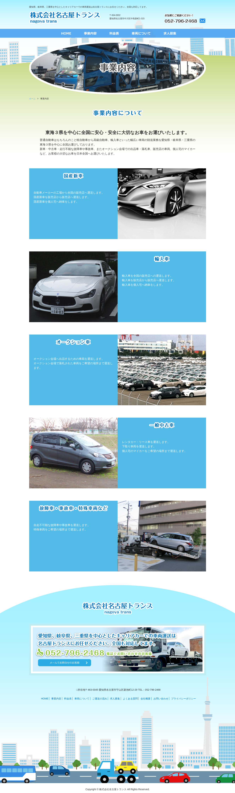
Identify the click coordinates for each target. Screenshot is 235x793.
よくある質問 (130, 698)
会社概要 (145, 698)
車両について (81, 698)
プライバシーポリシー (183, 698)
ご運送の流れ (99, 698)
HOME (44, 698)
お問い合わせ (160, 698)
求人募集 (115, 698)
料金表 (68, 698)
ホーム (32, 98)
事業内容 (56, 698)
